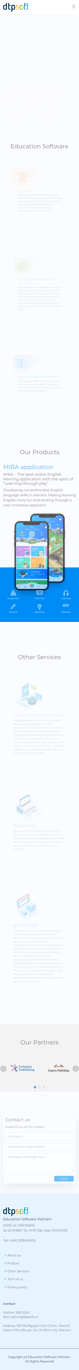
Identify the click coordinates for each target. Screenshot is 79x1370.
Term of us (15, 1279)
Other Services (18, 1271)
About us (14, 1255)
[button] (35, 1093)
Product (13, 1263)
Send (63, 1185)
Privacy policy (17, 1287)
